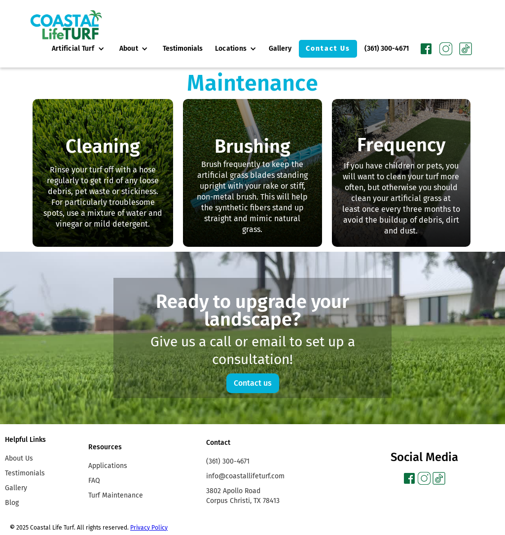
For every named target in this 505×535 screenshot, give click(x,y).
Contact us (253, 383)
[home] (66, 25)
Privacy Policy (149, 527)
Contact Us (328, 48)
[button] (78, 48)
